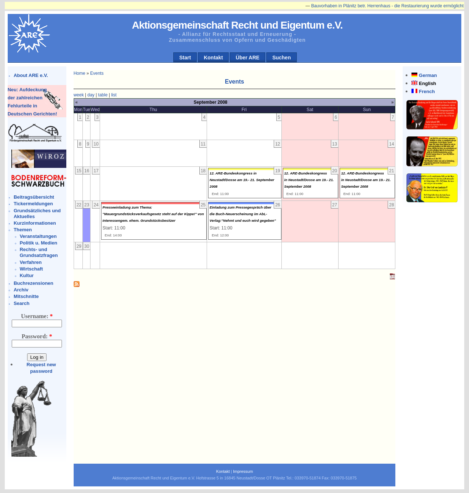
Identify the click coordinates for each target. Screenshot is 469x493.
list (114, 95)
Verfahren (31, 262)
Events (97, 73)
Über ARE (247, 57)
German (428, 75)
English (427, 83)
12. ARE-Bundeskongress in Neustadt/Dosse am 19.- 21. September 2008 (242, 179)
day (90, 95)
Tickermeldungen (33, 203)
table (103, 95)
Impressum (243, 471)
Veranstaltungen (38, 236)
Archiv (21, 290)
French (427, 91)
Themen (23, 229)
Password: (37, 336)
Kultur (27, 275)
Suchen (281, 57)
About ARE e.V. (31, 75)
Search (21, 303)
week (79, 95)
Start (185, 57)
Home (79, 73)
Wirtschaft (31, 269)
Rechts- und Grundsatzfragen (39, 252)
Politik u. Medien (39, 243)
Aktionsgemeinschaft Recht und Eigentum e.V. (237, 25)
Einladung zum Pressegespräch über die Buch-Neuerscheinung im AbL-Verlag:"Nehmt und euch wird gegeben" (243, 213)
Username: (37, 316)
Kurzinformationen (35, 223)
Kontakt (213, 57)
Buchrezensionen (33, 283)
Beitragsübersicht (34, 197)
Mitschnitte (26, 296)
